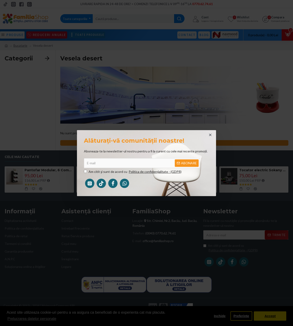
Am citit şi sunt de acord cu (133, 171)
